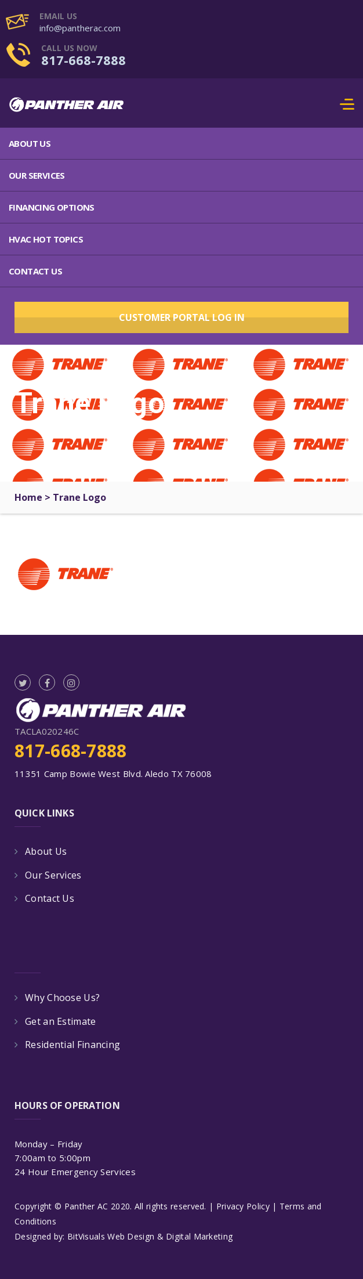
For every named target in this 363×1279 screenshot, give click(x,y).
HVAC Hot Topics (46, 239)
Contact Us (35, 271)
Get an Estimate (60, 1021)
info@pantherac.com (80, 28)
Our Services (37, 175)
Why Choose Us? (62, 997)
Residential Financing (72, 1044)
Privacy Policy (243, 1206)
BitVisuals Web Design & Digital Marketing (150, 1236)
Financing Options (52, 207)
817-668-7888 (83, 59)
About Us (29, 143)
